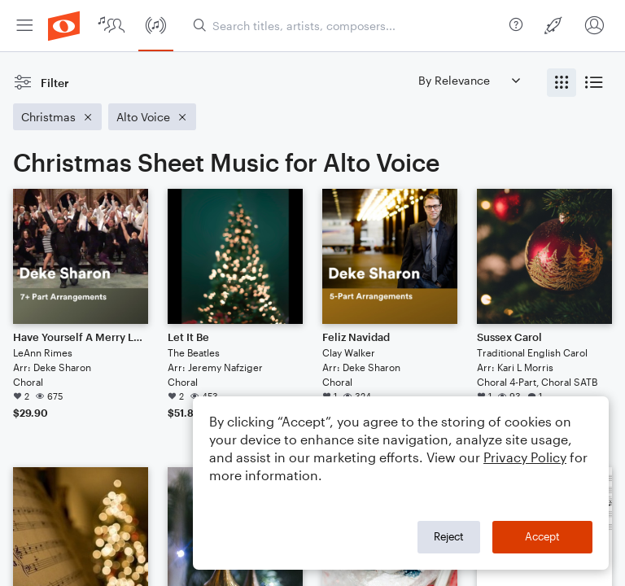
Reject (449, 536)
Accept (542, 536)
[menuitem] (24, 25)
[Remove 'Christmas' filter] (57, 116)
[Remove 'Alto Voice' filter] (152, 116)
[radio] (561, 82)
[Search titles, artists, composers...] (347, 26)
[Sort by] (468, 80)
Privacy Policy (524, 457)
